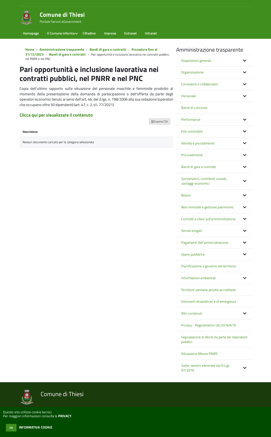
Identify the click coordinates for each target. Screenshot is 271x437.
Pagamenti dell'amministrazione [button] (204, 242)
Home (29, 49)
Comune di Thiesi (62, 17)
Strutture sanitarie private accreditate (208, 289)
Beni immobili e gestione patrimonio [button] (207, 207)
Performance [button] (190, 119)
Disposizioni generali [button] (196, 60)
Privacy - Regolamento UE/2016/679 (208, 325)
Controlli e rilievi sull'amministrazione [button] (208, 219)
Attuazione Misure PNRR (199, 353)
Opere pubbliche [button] (193, 254)
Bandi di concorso (194, 107)
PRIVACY (64, 416)
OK (11, 428)
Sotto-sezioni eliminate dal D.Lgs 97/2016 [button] (205, 368)
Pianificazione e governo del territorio (208, 266)
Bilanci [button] (186, 195)
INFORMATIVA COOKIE (35, 427)
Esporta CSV (159, 121)
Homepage (31, 33)
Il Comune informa (61, 33)
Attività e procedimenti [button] (197, 143)
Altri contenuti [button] (191, 313)
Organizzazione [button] (192, 72)
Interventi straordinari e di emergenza (208, 301)
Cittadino (89, 33)
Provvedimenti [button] (192, 154)
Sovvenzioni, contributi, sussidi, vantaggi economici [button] (204, 181)
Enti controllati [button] (192, 131)
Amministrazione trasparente (62, 49)
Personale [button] (188, 96)
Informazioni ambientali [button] (198, 277)
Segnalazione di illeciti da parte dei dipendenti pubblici (214, 340)
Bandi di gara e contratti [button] (198, 166)
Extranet (130, 33)
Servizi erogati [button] (191, 230)
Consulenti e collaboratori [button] (199, 84)
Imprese (110, 33)
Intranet (151, 33)
